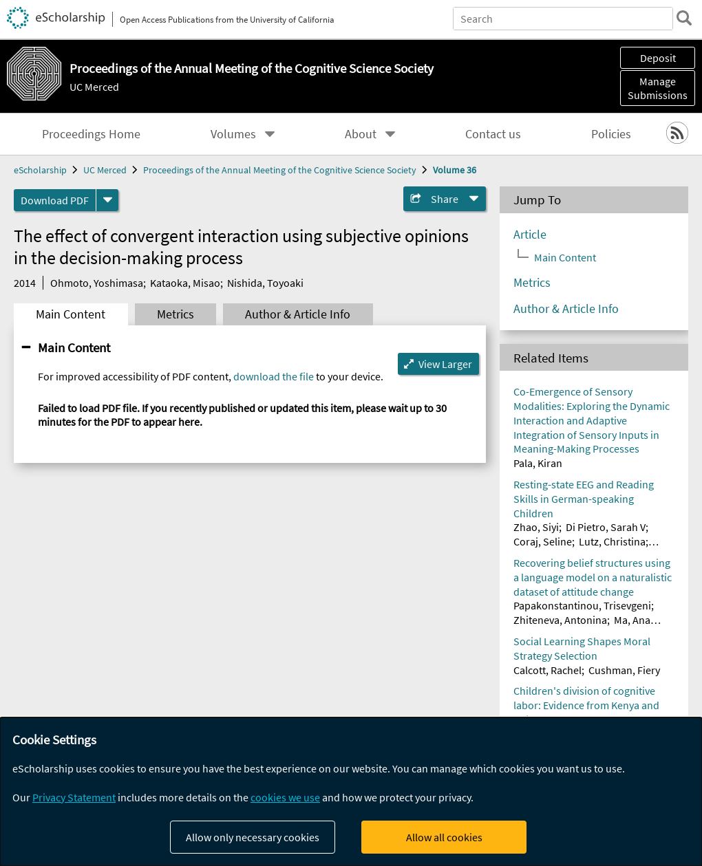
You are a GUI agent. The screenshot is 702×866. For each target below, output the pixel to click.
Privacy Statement (74, 797)
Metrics (175, 314)
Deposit (658, 58)
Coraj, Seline (542, 541)
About (360, 134)
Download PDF (55, 200)
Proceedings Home (91, 134)
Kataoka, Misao (185, 283)
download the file (273, 376)
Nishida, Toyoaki (265, 283)
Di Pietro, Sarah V (606, 527)
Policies (611, 134)
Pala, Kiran (537, 463)
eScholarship (40, 170)
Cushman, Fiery (624, 670)
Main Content (70, 314)
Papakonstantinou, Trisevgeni (582, 605)
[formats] (107, 200)
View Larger (445, 364)
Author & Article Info (297, 314)
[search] (684, 18)
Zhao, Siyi (536, 527)
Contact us (493, 134)
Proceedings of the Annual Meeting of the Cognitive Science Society (279, 170)
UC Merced (94, 87)
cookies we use (285, 797)
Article (529, 234)
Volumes (233, 134)
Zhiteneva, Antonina (560, 620)
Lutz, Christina (612, 541)
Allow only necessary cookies (252, 837)
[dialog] (351, 791)
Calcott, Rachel (547, 670)
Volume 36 (454, 170)
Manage (658, 88)
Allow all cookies (444, 837)
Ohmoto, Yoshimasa (96, 283)
